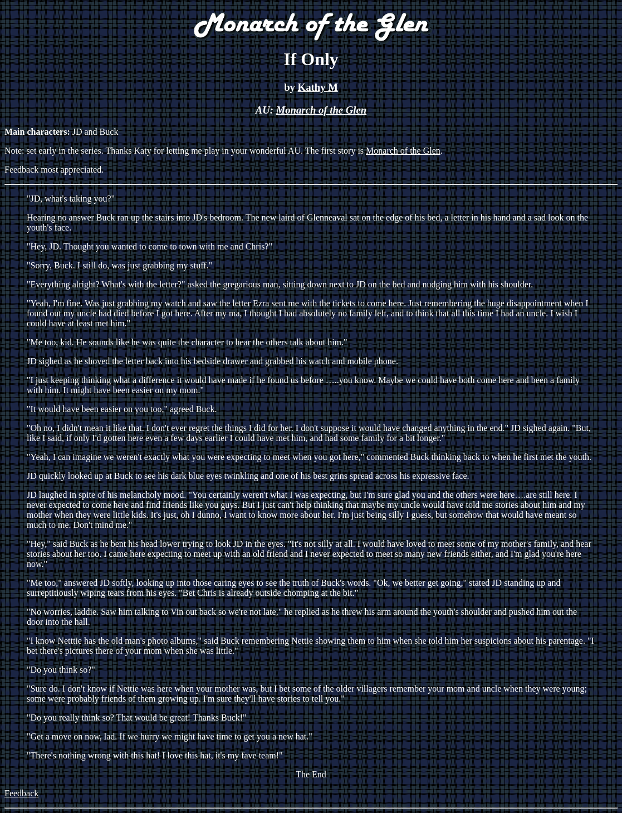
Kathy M (318, 87)
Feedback (21, 793)
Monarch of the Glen (321, 110)
